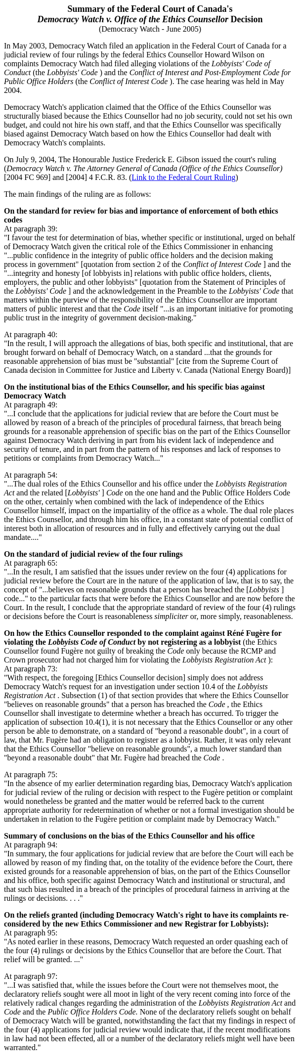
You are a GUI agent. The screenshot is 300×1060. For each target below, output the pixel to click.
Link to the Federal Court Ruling (183, 177)
